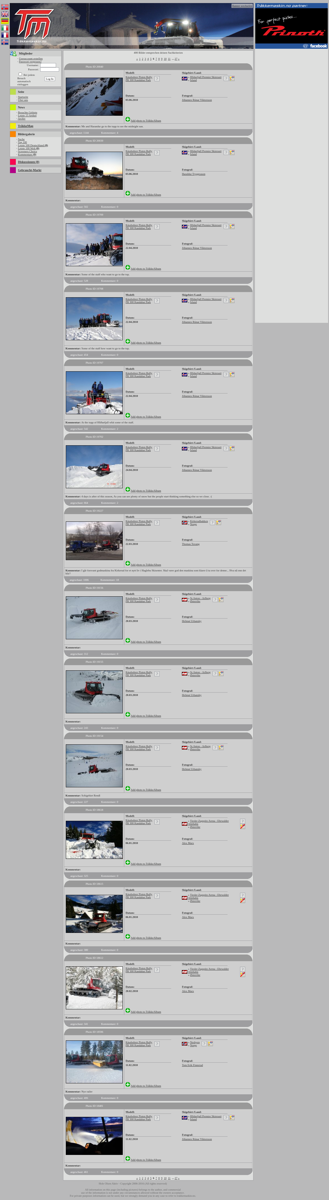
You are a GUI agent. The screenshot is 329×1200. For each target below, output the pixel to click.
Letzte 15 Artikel (27, 115)
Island (193, 80)
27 (176, 58)
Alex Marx (188, 843)
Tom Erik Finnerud (192, 1065)
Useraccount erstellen (31, 58)
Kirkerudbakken (199, 521)
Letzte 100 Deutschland (33, 145)
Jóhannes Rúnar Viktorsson (197, 99)
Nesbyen (195, 1042)
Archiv (21, 118)
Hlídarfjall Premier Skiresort (205, 77)
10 (165, 58)
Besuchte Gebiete (27, 112)
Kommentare (27, 154)
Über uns (23, 99)
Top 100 (22, 142)
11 (169, 58)
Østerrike (195, 601)
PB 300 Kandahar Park (138, 80)
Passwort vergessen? (30, 61)
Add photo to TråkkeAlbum (146, 120)
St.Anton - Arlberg (200, 598)
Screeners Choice (27, 151)
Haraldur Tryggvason (193, 173)
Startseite (23, 96)
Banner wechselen (242, 5)
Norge (193, 524)
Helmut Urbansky (191, 621)
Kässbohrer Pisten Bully (139, 77)
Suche (21, 139)
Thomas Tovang (191, 543)
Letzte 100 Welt (28, 148)
